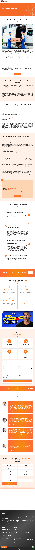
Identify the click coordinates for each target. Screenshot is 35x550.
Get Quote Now (30, 272)
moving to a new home (13, 53)
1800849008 (9, 189)
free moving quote (23, 121)
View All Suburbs (30, 388)
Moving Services (16, 542)
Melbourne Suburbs (17, 541)
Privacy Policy (16, 539)
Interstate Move (16, 363)
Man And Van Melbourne (5, 538)
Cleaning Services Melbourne (6, 529)
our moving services (22, 160)
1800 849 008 (26, 532)
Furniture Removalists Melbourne (6, 532)
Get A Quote (18, 73)
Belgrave (9, 10)
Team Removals (28, 548)
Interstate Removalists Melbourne (7, 535)
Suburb (6, 10)
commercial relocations (27, 153)
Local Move (10, 363)
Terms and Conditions (17, 538)
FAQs (15, 535)
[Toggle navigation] (33, 1)
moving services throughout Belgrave (27, 62)
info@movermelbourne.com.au (11, 188)
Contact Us (16, 532)
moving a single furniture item (13, 117)
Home (3, 10)
